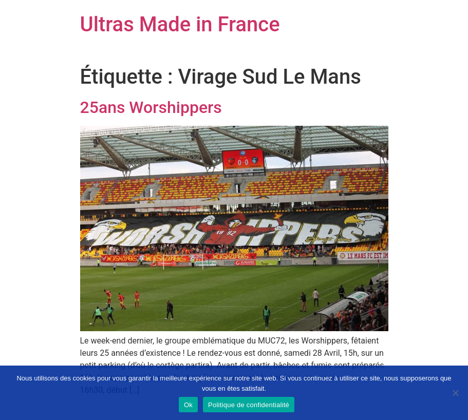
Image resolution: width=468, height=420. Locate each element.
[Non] (455, 393)
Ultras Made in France (180, 24)
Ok (188, 405)
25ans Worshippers (151, 107)
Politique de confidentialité (248, 405)
